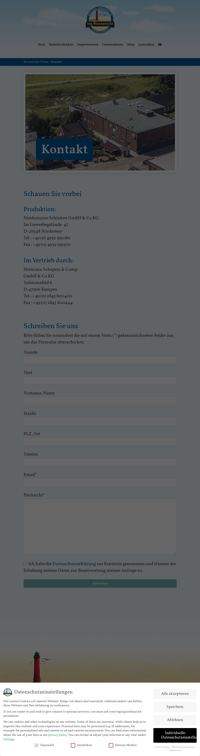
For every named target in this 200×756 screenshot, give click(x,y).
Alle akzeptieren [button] (175, 692)
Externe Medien (123, 744)
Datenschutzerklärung (183, 745)
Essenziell (44, 744)
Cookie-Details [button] (162, 745)
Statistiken (81, 744)
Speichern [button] (174, 705)
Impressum (175, 749)
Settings (8, 738)
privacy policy (57, 733)
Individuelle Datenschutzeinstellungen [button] (179, 734)
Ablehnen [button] (175, 718)
